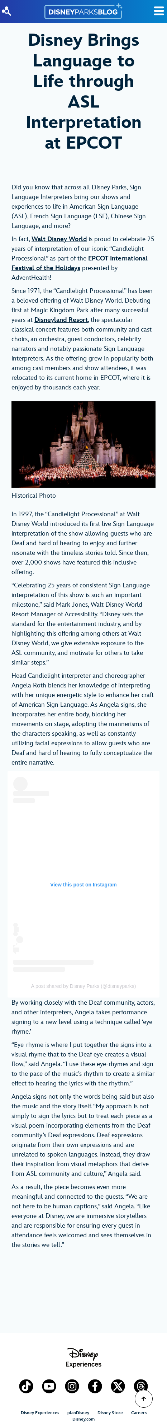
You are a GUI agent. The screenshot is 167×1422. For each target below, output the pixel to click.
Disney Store (110, 1413)
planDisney (78, 1413)
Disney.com (83, 1419)
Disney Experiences (40, 1413)
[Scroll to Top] (144, 1399)
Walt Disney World (59, 239)
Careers (139, 1413)
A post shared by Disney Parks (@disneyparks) (83, 986)
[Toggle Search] (159, 11)
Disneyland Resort (61, 320)
